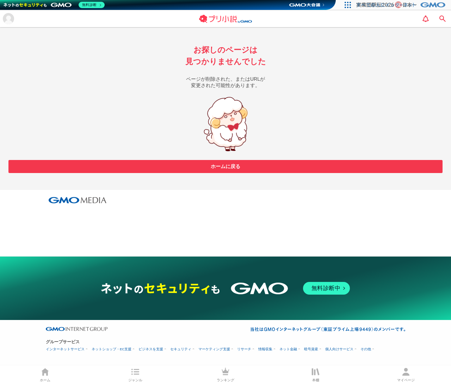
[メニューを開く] (8, 18)
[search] (442, 18)
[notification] (425, 18)
